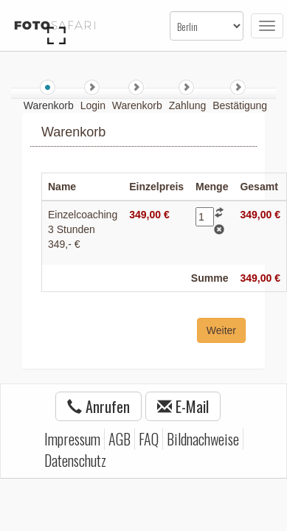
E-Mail (183, 406)
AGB (119, 439)
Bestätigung (239, 105)
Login (94, 105)
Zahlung (189, 105)
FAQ (149, 439)
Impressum (72, 439)
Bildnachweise (203, 439)
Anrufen (98, 406)
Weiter (221, 330)
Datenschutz (75, 460)
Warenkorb (138, 105)
